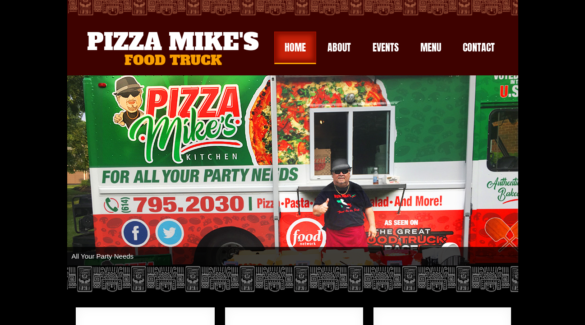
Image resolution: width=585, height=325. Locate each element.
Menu (430, 47)
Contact (479, 47)
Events (386, 47)
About (339, 47)
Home (295, 47)
